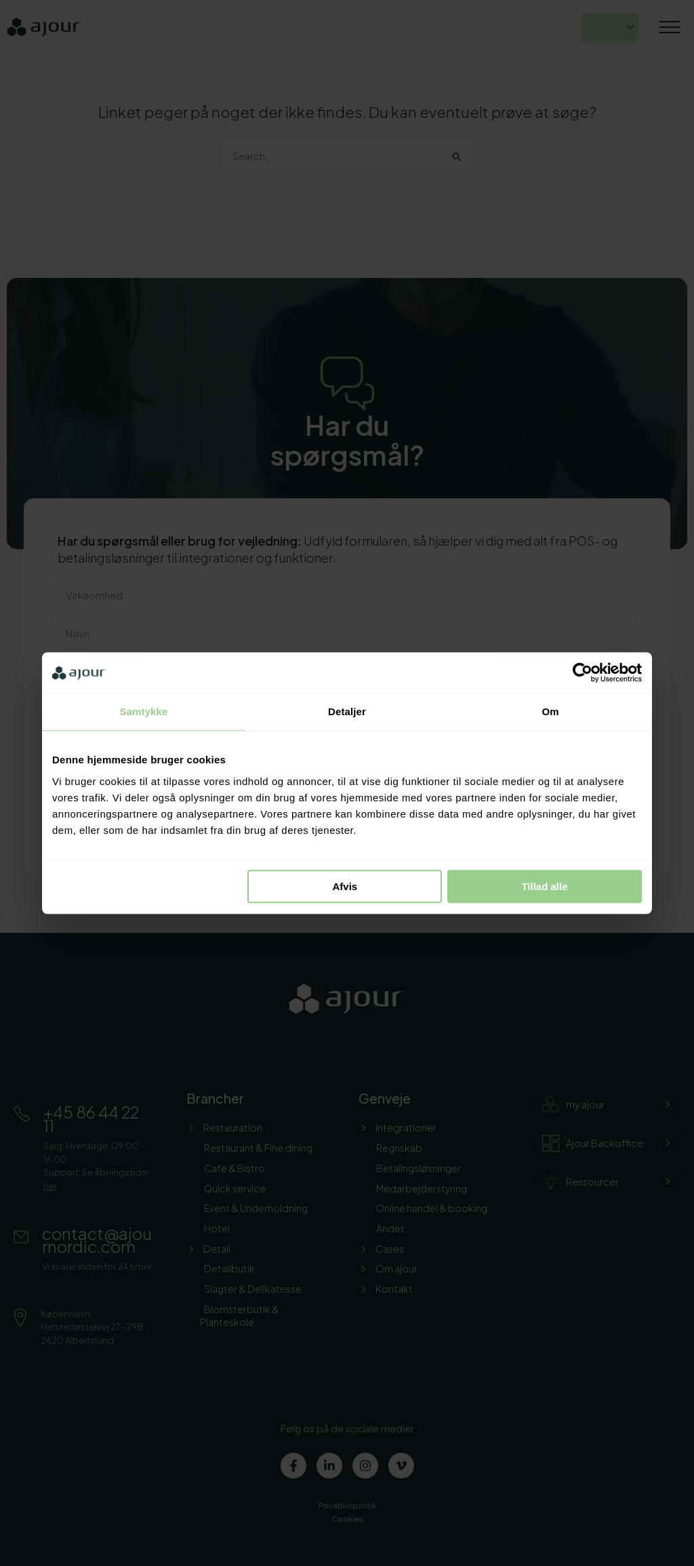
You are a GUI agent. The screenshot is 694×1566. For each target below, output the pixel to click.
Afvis (345, 886)
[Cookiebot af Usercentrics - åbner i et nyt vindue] (582, 672)
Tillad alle (544, 886)
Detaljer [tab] (347, 711)
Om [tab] (550, 711)
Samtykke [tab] (144, 711)
